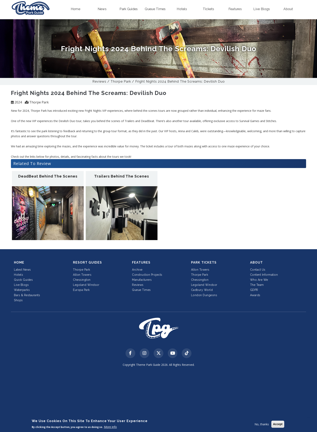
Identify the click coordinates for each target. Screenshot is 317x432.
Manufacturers (142, 279)
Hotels (18, 274)
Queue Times (141, 290)
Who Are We (259, 279)
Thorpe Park (121, 81)
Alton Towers (82, 274)
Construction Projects (147, 274)
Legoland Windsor (86, 284)
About (256, 262)
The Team (257, 284)
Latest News (22, 269)
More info (110, 427)
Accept (278, 424)
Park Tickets (204, 262)
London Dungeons (204, 295)
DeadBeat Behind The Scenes (47, 176)
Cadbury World (202, 290)
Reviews (99, 81)
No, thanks (262, 424)
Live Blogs (21, 284)
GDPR (254, 290)
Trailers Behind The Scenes (121, 176)
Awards (255, 295)
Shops (18, 300)
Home (19, 262)
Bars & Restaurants (27, 295)
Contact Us (257, 269)
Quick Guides (23, 279)
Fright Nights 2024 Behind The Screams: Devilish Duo (180, 81)
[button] (75, 9)
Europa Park (81, 290)
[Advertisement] (158, 400)
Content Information (264, 274)
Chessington (82, 279)
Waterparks (22, 290)
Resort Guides (87, 262)
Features (141, 262)
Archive (137, 269)
